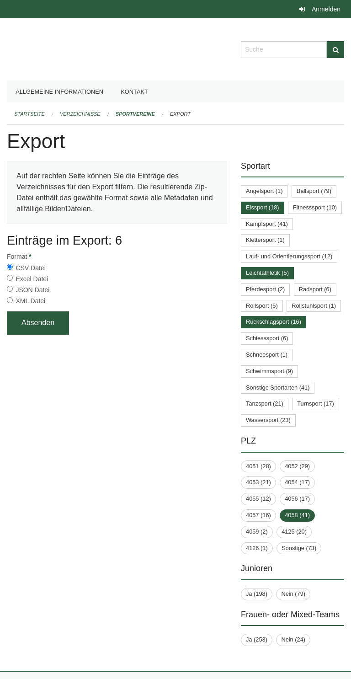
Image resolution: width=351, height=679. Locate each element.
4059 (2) (257, 531)
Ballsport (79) (314, 190)
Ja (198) (256, 593)
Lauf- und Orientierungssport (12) (289, 256)
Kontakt (134, 91)
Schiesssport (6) (267, 338)
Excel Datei (32, 279)
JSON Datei (32, 290)
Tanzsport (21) (264, 403)
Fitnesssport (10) (315, 207)
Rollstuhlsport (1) (314, 305)
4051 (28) (258, 466)
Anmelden (326, 9)
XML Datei (30, 301)
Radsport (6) (315, 289)
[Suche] (335, 49)
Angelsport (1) (264, 190)
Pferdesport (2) (265, 289)
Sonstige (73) (299, 548)
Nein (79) (293, 593)
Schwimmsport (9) (269, 371)
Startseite (29, 114)
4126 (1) (257, 548)
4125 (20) (294, 531)
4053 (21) (258, 482)
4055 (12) (258, 498)
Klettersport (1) (265, 239)
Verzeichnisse (80, 114)
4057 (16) (258, 515)
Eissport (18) (262, 207)
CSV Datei (30, 268)
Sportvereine (135, 114)
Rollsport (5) (262, 305)
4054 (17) (297, 482)
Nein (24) (293, 639)
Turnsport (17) (315, 403)
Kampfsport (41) (267, 223)
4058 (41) (297, 515)
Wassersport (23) (268, 420)
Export (180, 114)
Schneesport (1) (266, 354)
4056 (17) (297, 498)
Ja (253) (256, 639)
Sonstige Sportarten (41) (277, 387)
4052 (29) (297, 466)
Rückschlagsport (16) (273, 321)
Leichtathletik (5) (267, 272)
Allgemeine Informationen (59, 91)
